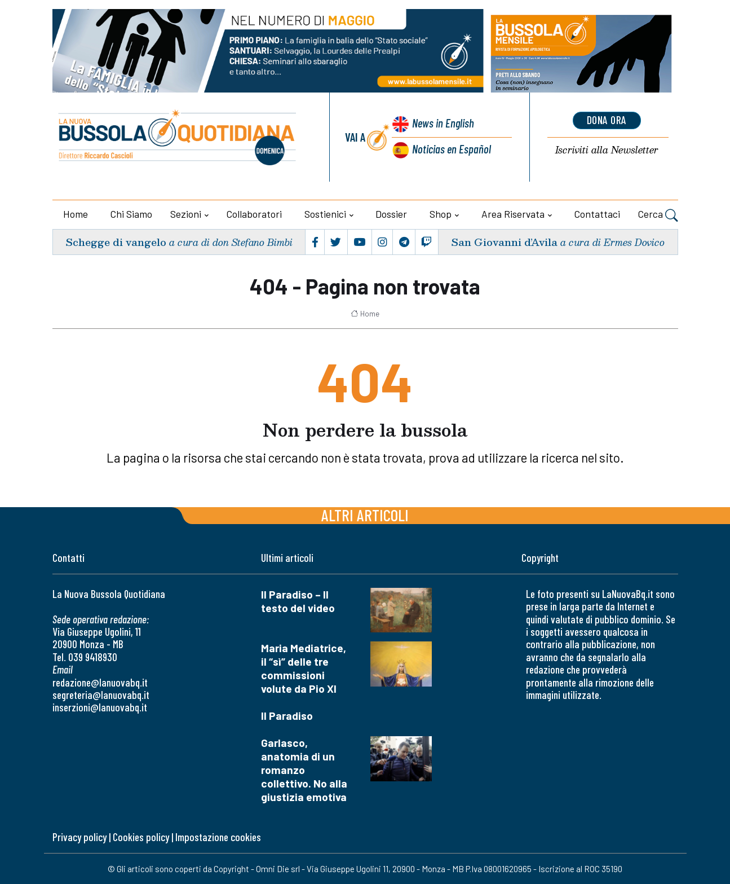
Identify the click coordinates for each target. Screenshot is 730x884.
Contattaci (597, 214)
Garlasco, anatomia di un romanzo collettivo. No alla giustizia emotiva (304, 769)
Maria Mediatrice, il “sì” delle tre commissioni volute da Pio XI (303, 668)
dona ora (606, 120)
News (443, 123)
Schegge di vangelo (115, 242)
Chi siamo (131, 214)
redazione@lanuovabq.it (100, 682)
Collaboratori (254, 214)
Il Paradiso (287, 715)
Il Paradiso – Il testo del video (298, 601)
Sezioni (185, 214)
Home (75, 214)
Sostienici (325, 214)
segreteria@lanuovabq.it (100, 694)
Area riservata (513, 214)
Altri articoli (365, 515)
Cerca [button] (658, 215)
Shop (441, 214)
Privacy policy (79, 836)
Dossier (391, 214)
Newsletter (606, 150)
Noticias (451, 149)
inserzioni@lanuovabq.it (99, 707)
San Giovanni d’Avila (504, 242)
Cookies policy (141, 836)
